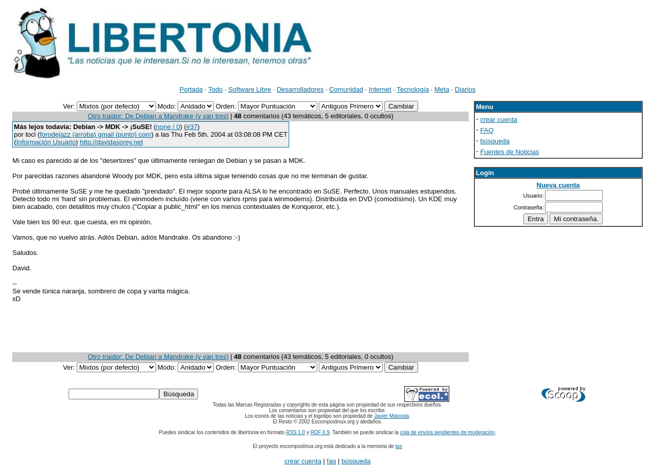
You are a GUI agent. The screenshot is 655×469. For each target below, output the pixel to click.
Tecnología (413, 89)
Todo (215, 89)
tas (399, 446)
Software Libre (249, 89)
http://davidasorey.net (111, 142)
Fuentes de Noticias (510, 152)
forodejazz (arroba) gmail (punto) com (95, 134)
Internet (380, 89)
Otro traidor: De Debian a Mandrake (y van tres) (158, 116)
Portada (191, 89)
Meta (441, 89)
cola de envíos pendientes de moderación (447, 432)
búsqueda (495, 141)
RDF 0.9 (320, 432)
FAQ (487, 130)
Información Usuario (46, 142)
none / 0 (168, 127)
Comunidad (346, 89)
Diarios (465, 89)
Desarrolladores (300, 89)
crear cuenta (499, 119)
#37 (192, 127)
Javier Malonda (391, 416)
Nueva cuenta (558, 185)
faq (331, 461)
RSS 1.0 (295, 432)
